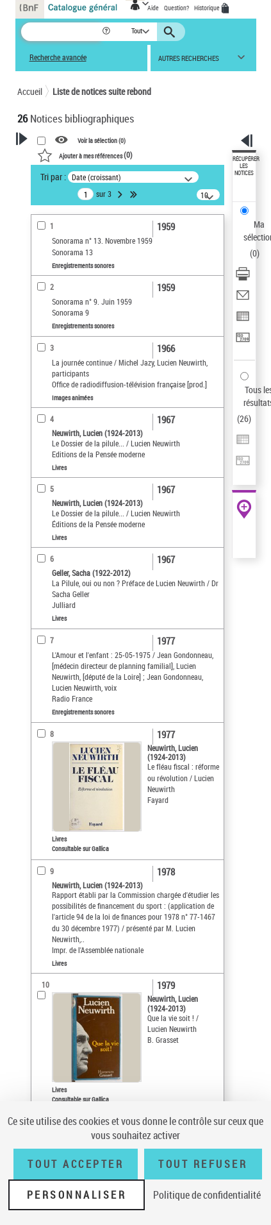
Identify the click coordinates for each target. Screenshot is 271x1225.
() (85, 154)
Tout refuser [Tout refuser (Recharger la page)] (202, 1164)
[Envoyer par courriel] (242, 299)
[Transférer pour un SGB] (242, 341)
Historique (207, 7)
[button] (107, 31)
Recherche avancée (57, 57)
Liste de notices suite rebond (102, 91)
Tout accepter (76, 1164)
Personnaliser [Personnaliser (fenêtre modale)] (77, 1195)
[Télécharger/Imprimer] (242, 278)
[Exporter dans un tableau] (242, 320)
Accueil (29, 91)
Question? (176, 7)
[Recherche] (61, 31)
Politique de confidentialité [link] (207, 1195)
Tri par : (53, 177)
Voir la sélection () (102, 140)
